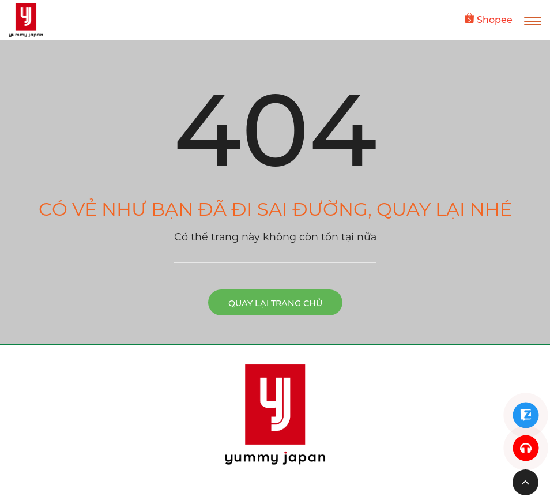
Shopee (489, 19)
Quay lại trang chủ (275, 303)
